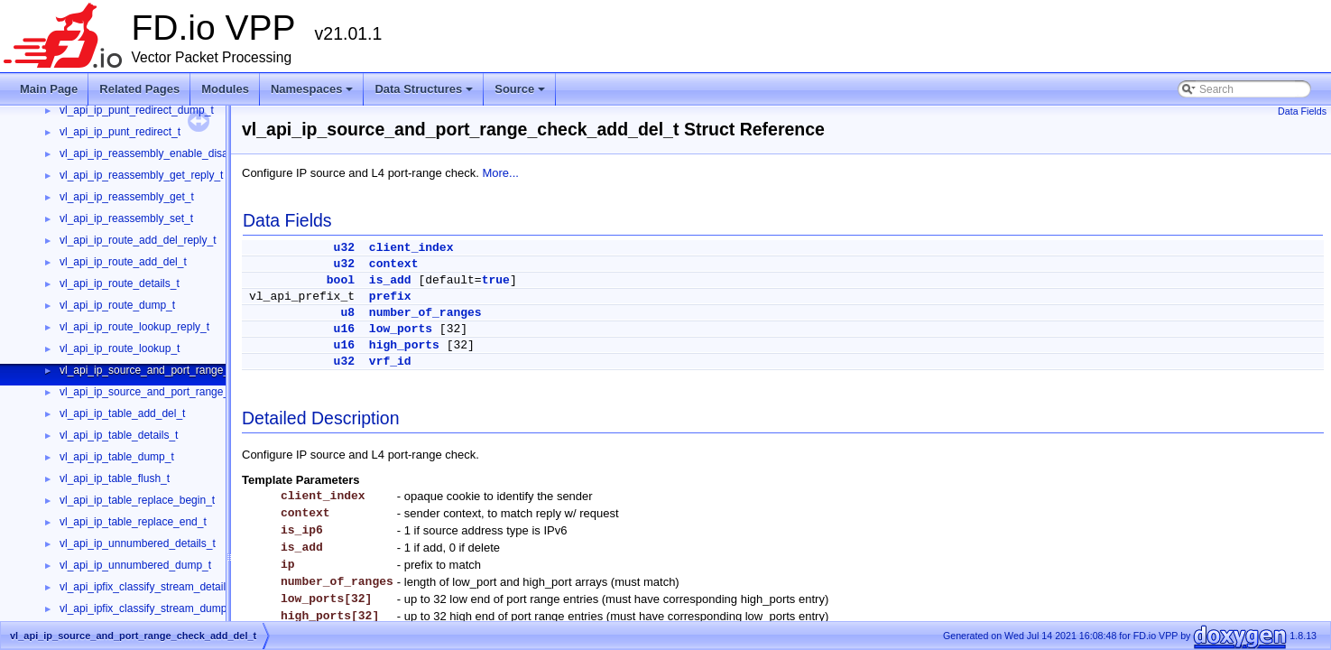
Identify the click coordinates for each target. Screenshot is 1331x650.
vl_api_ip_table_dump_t (117, 456)
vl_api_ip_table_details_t (119, 435)
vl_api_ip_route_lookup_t (120, 348)
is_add (390, 280)
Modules (225, 89)
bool (341, 280)
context (394, 264)
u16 (344, 329)
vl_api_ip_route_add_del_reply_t (138, 240)
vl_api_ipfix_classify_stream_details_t (150, 586)
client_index (411, 248)
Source (521, 94)
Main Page (49, 89)
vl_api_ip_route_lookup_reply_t (134, 326)
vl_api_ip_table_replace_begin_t (137, 500)
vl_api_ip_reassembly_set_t (126, 218)
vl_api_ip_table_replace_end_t (133, 521)
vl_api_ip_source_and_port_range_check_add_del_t (185, 370)
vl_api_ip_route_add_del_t (123, 261)
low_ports (400, 329)
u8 (347, 313)
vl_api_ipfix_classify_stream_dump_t (148, 608)
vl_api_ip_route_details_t (120, 283)
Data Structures (425, 94)
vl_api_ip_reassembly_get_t (127, 196)
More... (500, 173)
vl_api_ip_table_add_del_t (122, 413)
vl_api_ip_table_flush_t (115, 478)
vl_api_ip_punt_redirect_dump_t (137, 110)
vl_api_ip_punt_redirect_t (120, 131)
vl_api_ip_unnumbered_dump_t (135, 565)
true (496, 280)
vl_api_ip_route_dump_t (117, 305)
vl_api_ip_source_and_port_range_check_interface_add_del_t (209, 391)
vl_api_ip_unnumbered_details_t (138, 543)
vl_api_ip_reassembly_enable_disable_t (156, 153)
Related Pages (139, 89)
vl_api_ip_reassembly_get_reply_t (141, 175)
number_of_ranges (425, 313)
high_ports (404, 345)
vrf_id (390, 361)
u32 (344, 248)
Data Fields (1302, 111)
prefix (390, 296)
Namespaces (313, 94)
